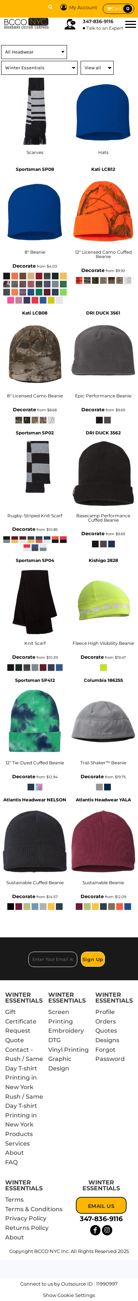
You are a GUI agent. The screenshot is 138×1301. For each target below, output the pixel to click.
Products (19, 1134)
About (14, 1152)
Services (17, 1143)
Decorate (24, 266)
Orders (105, 1021)
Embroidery (66, 1030)
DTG (54, 1040)
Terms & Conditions (34, 1209)
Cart (122, 9)
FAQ (11, 1162)
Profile (105, 1011)
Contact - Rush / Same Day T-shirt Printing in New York (24, 1068)
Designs (107, 1040)
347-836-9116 (98, 21)
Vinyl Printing (68, 1049)
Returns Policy (27, 1227)
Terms (14, 1199)
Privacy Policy (25, 1218)
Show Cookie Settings (69, 1295)
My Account (77, 7)
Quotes (106, 1030)
